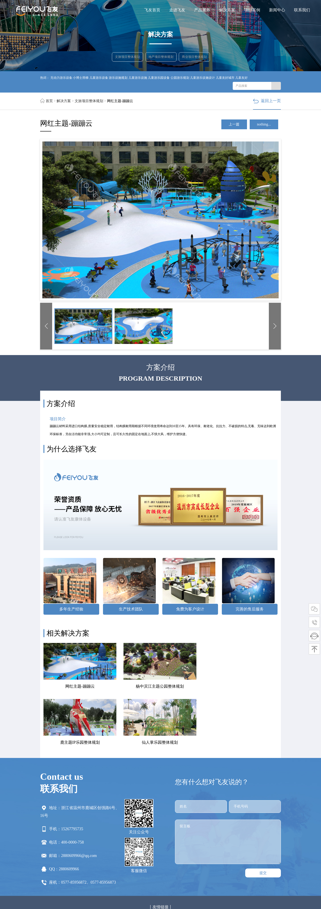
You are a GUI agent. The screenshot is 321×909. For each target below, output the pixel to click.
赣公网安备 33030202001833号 (252, 892)
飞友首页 (152, 10)
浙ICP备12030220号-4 (210, 892)
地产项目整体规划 (161, 57)
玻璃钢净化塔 (259, 863)
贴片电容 (62, 870)
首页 (49, 101)
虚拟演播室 (72, 863)
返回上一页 (267, 101)
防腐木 (231, 863)
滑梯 (43, 863)
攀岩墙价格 (183, 863)
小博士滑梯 (80, 77)
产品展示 (202, 10)
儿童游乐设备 (98, 77)
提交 (263, 819)
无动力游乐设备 (61, 77)
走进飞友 (177, 10)
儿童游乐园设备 (159, 77)
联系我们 (302, 10)
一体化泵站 (112, 863)
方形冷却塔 (79, 870)
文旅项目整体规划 (128, 57)
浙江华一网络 (127, 898)
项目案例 (252, 10)
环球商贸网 (164, 863)
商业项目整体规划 (195, 57)
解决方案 (227, 10)
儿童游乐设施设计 (202, 77)
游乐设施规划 (118, 77)
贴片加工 (199, 863)
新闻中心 (277, 10)
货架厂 (149, 863)
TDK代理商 (216, 863)
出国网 (242, 863)
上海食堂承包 (92, 863)
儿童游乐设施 (137, 77)
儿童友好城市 (225, 77)
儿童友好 (241, 77)
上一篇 (227, 125)
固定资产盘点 (132, 863)
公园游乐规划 (180, 77)
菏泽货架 (55, 863)
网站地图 (174, 892)
